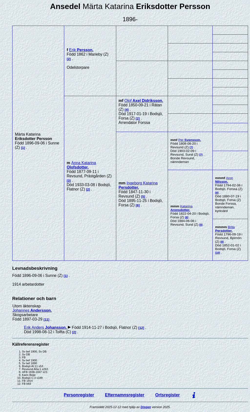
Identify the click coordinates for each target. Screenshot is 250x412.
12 (141, 328)
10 (217, 252)
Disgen (146, 407)
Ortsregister (167, 394)
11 (46, 319)
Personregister (79, 394)
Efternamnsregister (124, 394)
